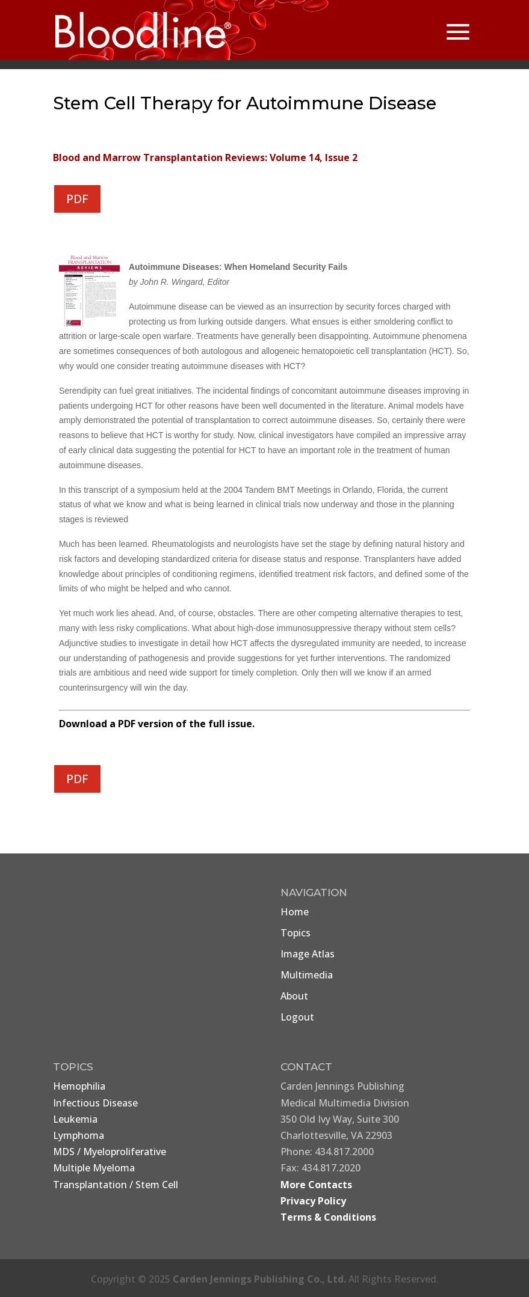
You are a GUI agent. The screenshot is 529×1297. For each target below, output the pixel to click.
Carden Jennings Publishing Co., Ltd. (259, 1279)
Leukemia (75, 1119)
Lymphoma (78, 1135)
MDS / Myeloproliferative (109, 1151)
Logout (297, 1017)
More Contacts (316, 1184)
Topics (295, 932)
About (294, 996)
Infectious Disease (95, 1102)
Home (294, 911)
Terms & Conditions (328, 1217)
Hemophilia (79, 1086)
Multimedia (306, 974)
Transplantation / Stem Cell (115, 1184)
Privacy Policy (313, 1200)
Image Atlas (307, 953)
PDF (77, 199)
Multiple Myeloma (94, 1167)
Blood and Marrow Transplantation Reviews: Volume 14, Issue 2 (205, 157)
